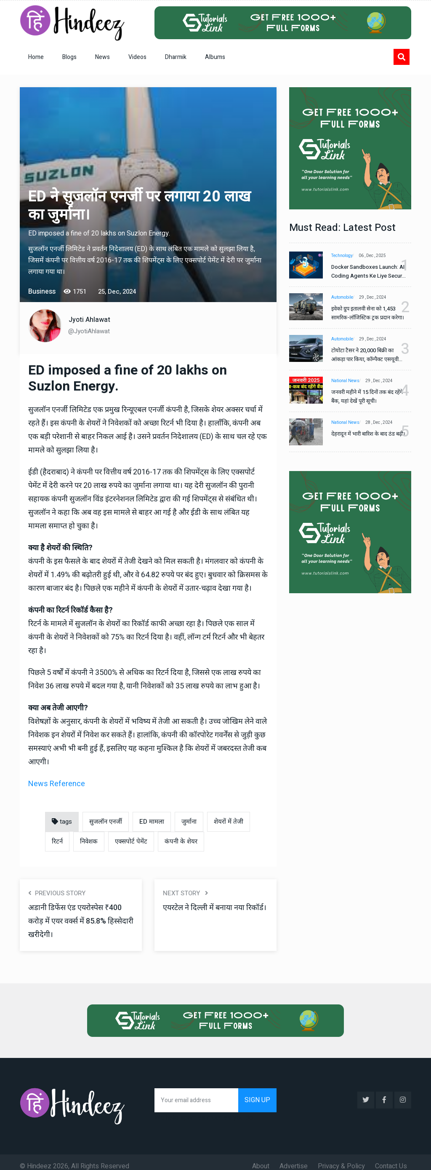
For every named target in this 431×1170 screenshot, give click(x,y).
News (102, 57)
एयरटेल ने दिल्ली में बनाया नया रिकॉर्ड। (209, 914)
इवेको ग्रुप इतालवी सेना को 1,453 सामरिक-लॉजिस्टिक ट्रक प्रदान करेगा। (363, 313)
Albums (215, 57)
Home (36, 57)
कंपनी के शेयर (181, 841)
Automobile (342, 297)
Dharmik (175, 57)
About (260, 1158)
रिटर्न (57, 841)
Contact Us (391, 1158)
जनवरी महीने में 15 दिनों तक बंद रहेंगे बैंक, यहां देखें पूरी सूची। (362, 396)
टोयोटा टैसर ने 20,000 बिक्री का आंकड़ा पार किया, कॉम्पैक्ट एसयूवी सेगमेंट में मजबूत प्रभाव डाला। (365, 355)
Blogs (69, 57)
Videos (137, 57)
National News (345, 381)
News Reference (56, 784)
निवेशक (89, 841)
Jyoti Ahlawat (89, 320)
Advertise (293, 1158)
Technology (342, 256)
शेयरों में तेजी (228, 821)
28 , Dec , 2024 (383, 423)
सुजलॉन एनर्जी (105, 821)
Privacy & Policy (341, 1158)
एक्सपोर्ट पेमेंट (131, 841)
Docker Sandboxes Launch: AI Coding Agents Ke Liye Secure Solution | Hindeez (364, 271)
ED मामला (151, 821)
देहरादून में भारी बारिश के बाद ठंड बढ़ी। (363, 438)
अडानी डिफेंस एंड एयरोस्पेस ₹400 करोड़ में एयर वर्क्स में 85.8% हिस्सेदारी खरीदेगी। (80, 921)
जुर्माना (189, 821)
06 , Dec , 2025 (376, 256)
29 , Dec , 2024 (377, 297)
